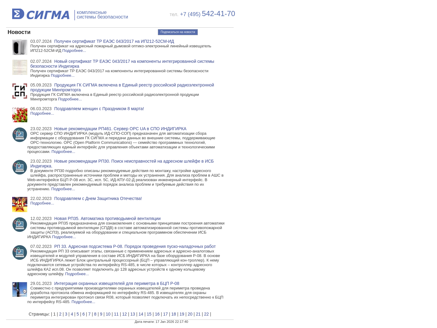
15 (149, 314)
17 (165, 314)
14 (140, 314)
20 (190, 314)
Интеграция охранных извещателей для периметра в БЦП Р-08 (116, 283)
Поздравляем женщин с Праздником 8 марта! (99, 108)
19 (181, 314)
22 (206, 314)
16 (157, 314)
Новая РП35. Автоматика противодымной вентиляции (107, 218)
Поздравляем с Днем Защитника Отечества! (98, 198)
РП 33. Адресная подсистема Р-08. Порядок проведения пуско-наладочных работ (135, 246)
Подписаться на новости (178, 32)
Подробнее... (74, 50)
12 (124, 314)
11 (116, 314)
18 (173, 314)
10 (108, 314)
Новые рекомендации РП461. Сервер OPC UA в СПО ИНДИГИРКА (120, 128)
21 (198, 314)
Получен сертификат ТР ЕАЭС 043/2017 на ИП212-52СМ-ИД (114, 41)
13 (132, 314)
